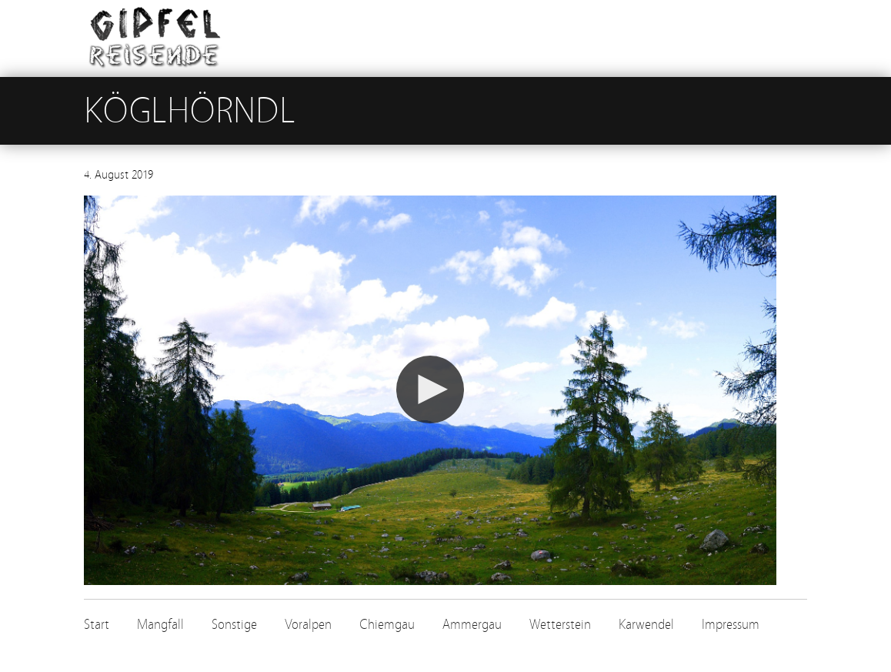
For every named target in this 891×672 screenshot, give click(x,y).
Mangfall (160, 625)
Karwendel (646, 625)
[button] (430, 389)
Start (96, 625)
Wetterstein (560, 625)
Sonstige (234, 625)
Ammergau (472, 625)
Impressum (730, 625)
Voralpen (308, 625)
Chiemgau (387, 625)
